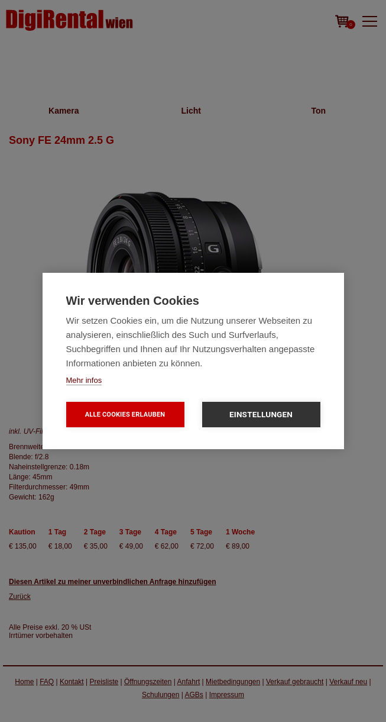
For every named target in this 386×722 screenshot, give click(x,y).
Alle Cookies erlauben (125, 414)
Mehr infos (84, 380)
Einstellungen (261, 414)
